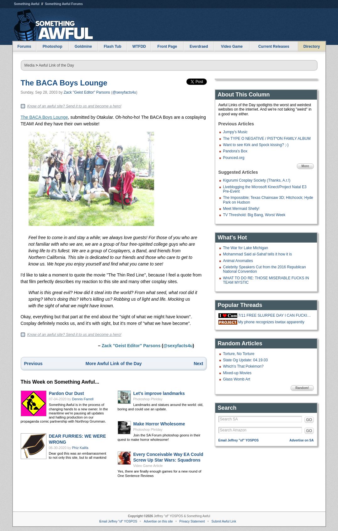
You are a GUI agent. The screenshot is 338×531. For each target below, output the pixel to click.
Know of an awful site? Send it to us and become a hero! (74, 106)
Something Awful (27, 4)
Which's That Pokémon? (243, 366)
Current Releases (273, 46)
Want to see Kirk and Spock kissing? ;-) (256, 145)
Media (29, 65)
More (305, 166)
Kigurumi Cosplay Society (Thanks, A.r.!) (257, 180)
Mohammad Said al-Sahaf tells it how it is (257, 254)
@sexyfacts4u (124, 92)
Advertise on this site (158, 521)
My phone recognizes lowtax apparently (271, 322)
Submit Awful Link (224, 521)
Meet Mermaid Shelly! (241, 208)
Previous (33, 363)
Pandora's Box (235, 151)
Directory (311, 46)
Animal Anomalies (238, 261)
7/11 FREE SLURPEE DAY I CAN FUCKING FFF (275, 315)
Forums (24, 46)
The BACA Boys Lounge (64, 83)
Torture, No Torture (239, 354)
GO (309, 420)
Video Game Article (148, 466)
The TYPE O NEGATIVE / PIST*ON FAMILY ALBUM (267, 138)
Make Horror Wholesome (159, 423)
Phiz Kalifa (80, 448)
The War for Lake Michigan (245, 248)
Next (198, 363)
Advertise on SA (301, 440)
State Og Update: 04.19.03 (245, 360)
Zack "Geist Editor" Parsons (87, 92)
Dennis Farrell (83, 399)
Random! (302, 388)
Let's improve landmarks (159, 393)
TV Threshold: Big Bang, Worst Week (254, 215)
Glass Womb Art (236, 379)
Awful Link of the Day (56, 65)
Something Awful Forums (64, 4)
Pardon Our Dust (66, 393)
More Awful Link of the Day (114, 363)
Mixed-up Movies (237, 373)
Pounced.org (233, 158)
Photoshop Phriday (148, 399)
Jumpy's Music (235, 132)
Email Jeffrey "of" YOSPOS (238, 440)
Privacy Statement (192, 521)
